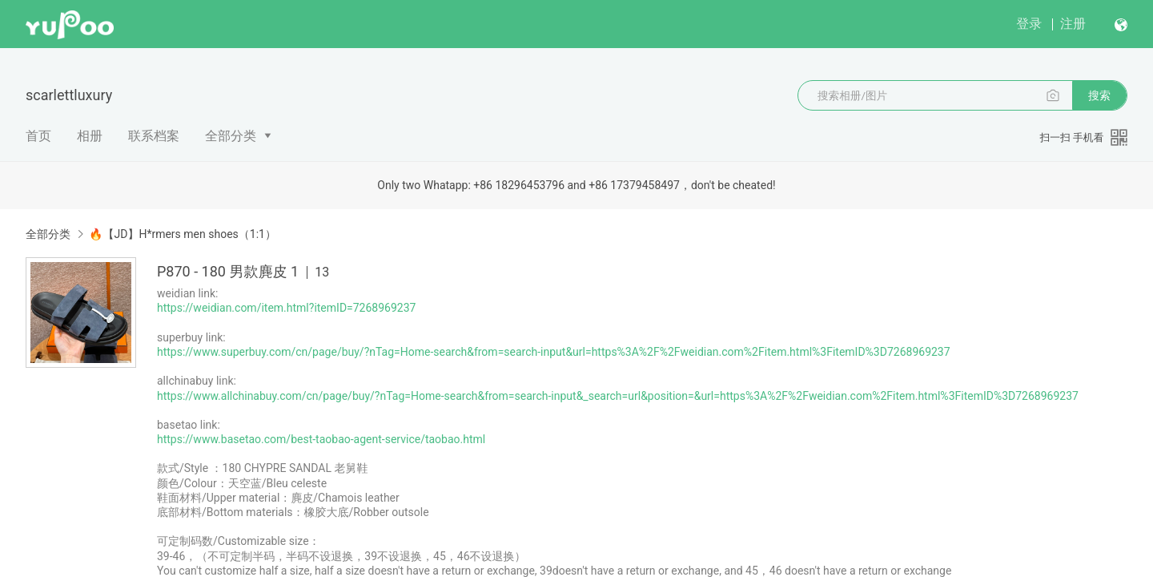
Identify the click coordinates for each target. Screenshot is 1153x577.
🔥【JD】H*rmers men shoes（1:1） (182, 234)
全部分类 (230, 135)
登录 (1029, 23)
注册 (1073, 23)
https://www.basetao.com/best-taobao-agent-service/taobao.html (321, 439)
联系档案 (153, 135)
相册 (89, 135)
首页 (38, 135)
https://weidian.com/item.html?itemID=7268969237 (286, 307)
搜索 (1099, 95)
